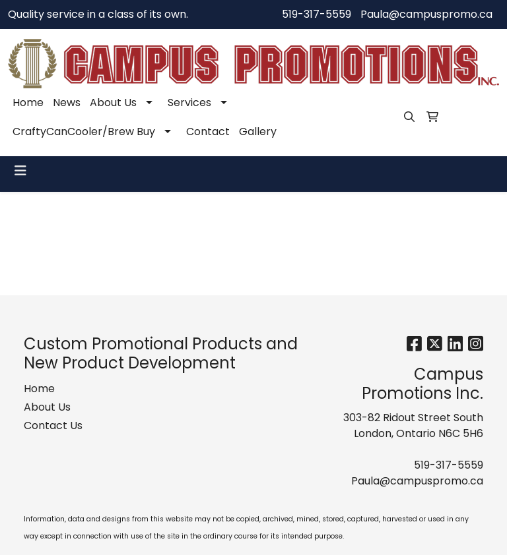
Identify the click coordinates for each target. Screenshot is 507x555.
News (67, 102)
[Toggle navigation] (20, 170)
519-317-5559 (316, 14)
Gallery (258, 131)
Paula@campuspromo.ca (426, 14)
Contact (208, 131)
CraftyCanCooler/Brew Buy (84, 131)
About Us (113, 102)
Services (189, 102)
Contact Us (53, 425)
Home (28, 102)
